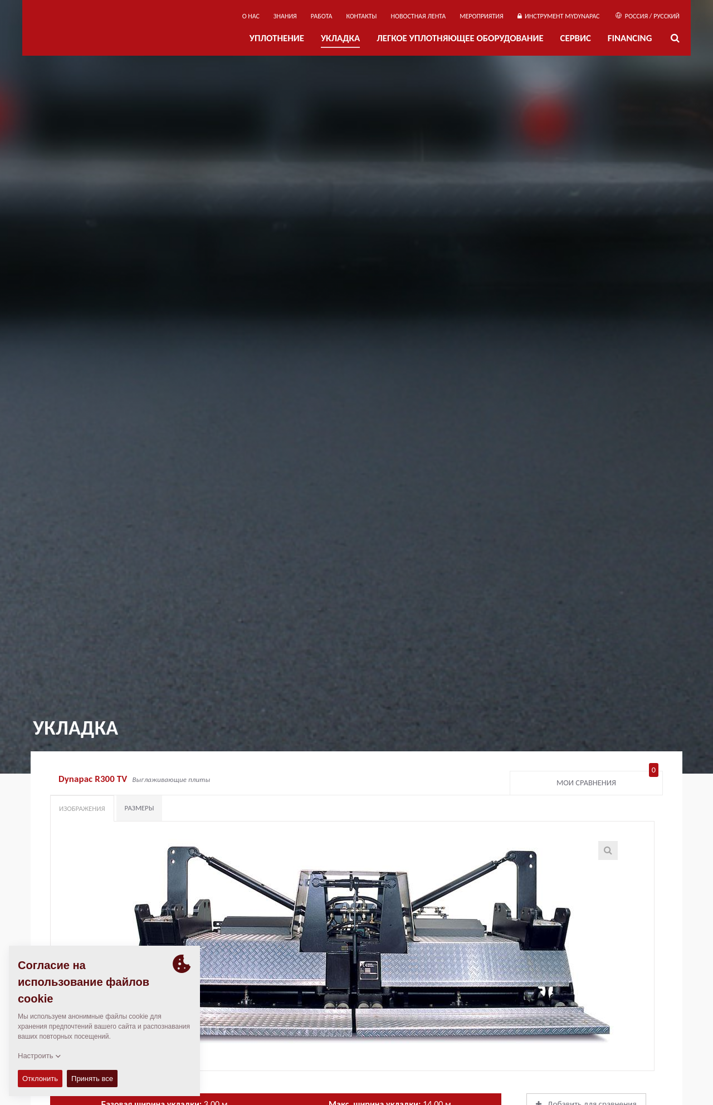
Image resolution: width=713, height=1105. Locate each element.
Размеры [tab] (139, 808)
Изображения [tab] (82, 808)
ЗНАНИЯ (285, 16)
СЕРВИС (575, 38)
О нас (251, 16)
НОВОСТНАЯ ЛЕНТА (418, 16)
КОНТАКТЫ (361, 16)
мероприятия (482, 16)
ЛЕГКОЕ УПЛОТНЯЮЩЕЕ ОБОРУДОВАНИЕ (460, 38)
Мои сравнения (607, 780)
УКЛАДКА (340, 38)
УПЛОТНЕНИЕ (277, 38)
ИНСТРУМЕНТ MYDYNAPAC (558, 16)
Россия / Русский (648, 16)
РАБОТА (322, 16)
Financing (630, 38)
